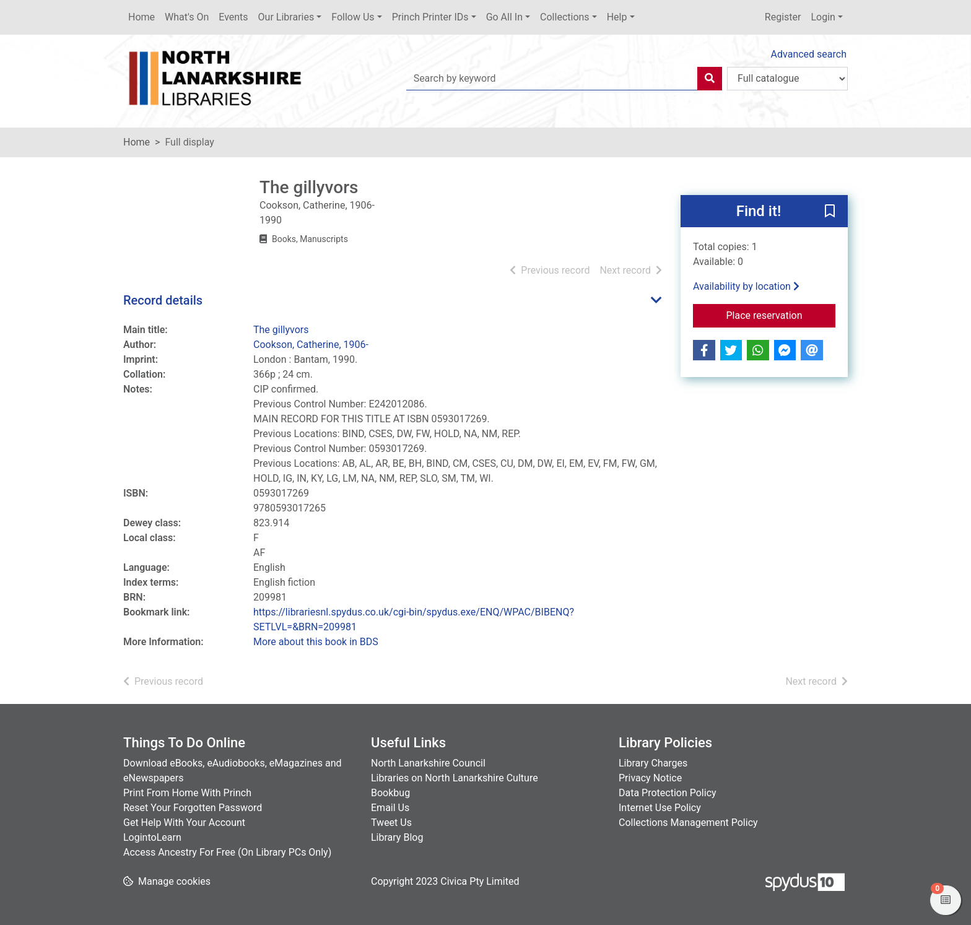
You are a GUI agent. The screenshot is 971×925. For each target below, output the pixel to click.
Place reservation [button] (781, 314)
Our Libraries (286, 17)
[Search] (709, 78)
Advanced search (809, 54)
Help (617, 17)
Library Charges (653, 763)
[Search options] (787, 78)
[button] (829, 212)
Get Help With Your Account (184, 822)
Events (233, 17)
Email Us (390, 808)
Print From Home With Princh (187, 793)
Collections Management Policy (688, 822)
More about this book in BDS (315, 642)
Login (823, 17)
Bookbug (390, 793)
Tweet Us (391, 822)
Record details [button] (162, 300)
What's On (187, 17)
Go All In (504, 17)
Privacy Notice (650, 778)
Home (141, 17)
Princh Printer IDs (430, 17)
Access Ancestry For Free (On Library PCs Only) (227, 852)
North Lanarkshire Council (428, 763)
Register (783, 17)
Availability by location (746, 286)
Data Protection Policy (667, 793)
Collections (565, 17)
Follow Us (352, 17)
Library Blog (397, 837)
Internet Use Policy (660, 808)
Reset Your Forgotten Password (192, 808)
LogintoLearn (152, 837)
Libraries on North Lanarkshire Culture (454, 778)
